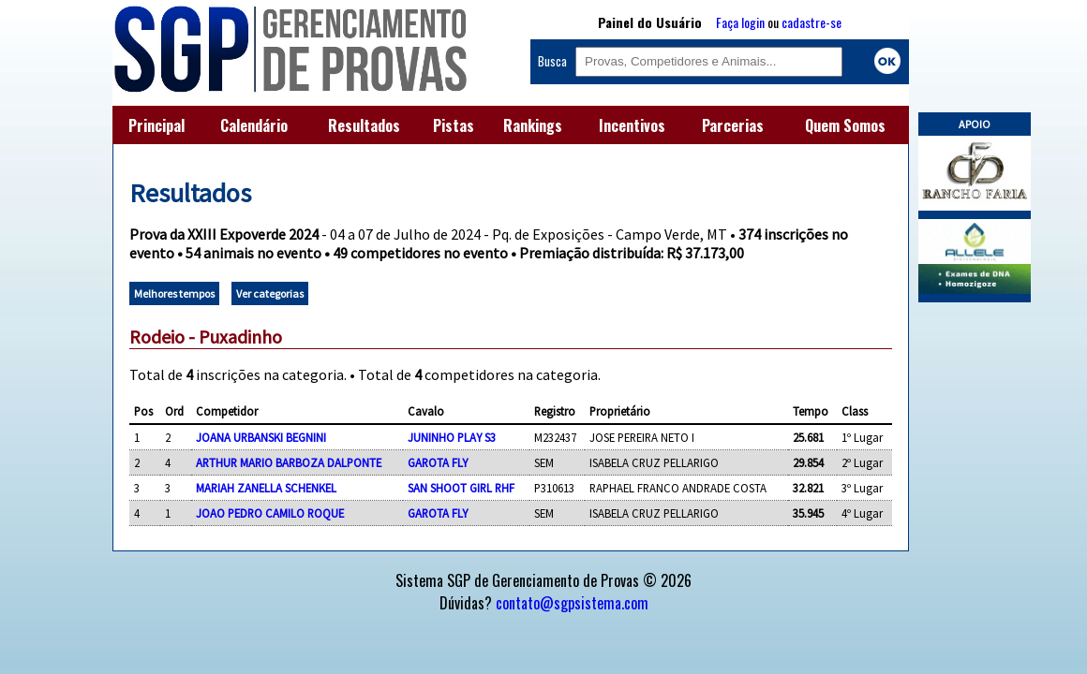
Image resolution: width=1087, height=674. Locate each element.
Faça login (740, 22)
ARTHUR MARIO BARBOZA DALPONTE (288, 462)
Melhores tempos (174, 293)
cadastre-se (811, 22)
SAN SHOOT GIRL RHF (461, 487)
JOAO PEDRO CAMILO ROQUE (270, 513)
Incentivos (632, 125)
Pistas (453, 125)
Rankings (532, 125)
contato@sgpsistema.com (572, 603)
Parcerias (733, 125)
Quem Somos (845, 125)
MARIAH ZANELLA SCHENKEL (266, 487)
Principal (156, 125)
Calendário (254, 125)
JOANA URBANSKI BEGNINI (261, 437)
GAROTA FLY (438, 462)
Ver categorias (270, 293)
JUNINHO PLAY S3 (452, 437)
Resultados (364, 125)
